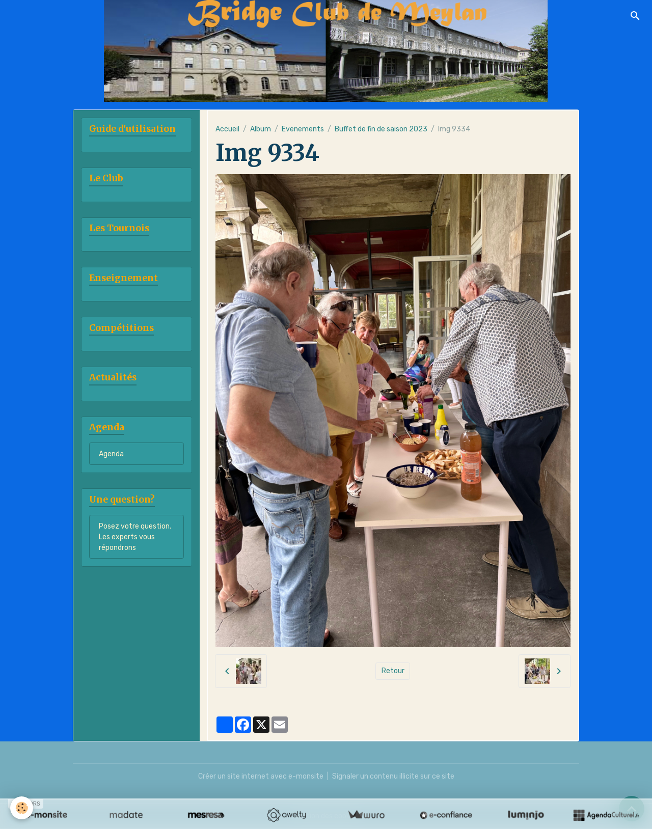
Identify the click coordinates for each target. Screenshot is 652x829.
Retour (393, 671)
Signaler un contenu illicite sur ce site (393, 776)
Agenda (111, 454)
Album (260, 129)
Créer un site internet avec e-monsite (260, 776)
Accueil (227, 129)
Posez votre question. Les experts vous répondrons (135, 537)
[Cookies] (21, 807)
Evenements (303, 129)
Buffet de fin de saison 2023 (381, 129)
